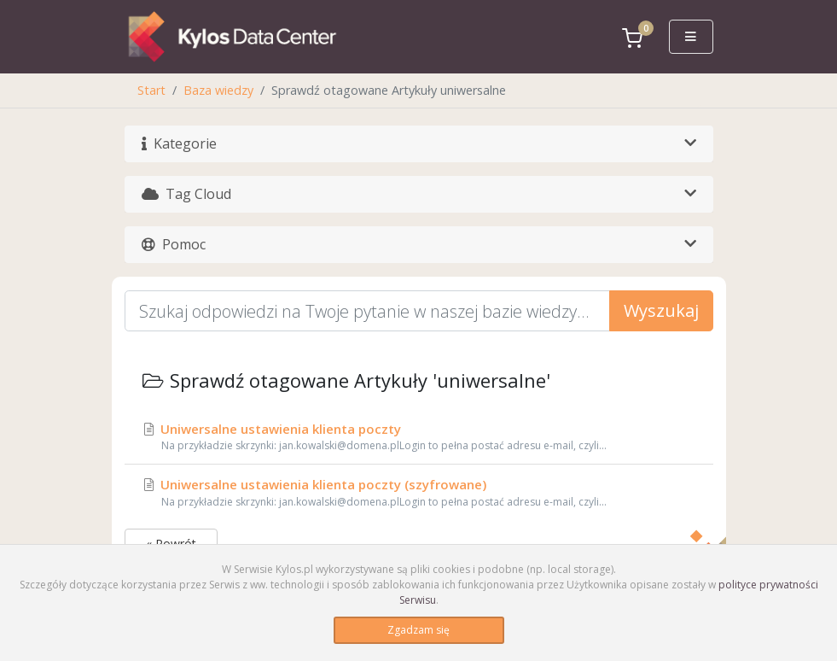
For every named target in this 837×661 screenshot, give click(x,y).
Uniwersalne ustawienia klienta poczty (419, 437)
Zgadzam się (418, 630)
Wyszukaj (661, 310)
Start (151, 90)
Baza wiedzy (218, 90)
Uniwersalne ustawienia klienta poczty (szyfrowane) (419, 493)
